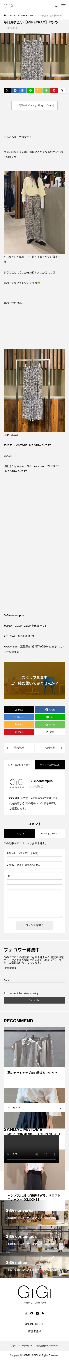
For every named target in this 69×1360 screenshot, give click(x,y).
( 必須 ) (22, 853)
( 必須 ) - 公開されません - (24, 865)
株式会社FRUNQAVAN (47, 1345)
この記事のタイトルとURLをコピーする (34, 105)
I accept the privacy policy (21, 993)
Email (7, 980)
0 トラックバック (50, 833)
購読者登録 (34, 1331)
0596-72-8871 (26, 636)
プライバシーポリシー (21, 1345)
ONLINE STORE (34, 1323)
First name (10, 967)
